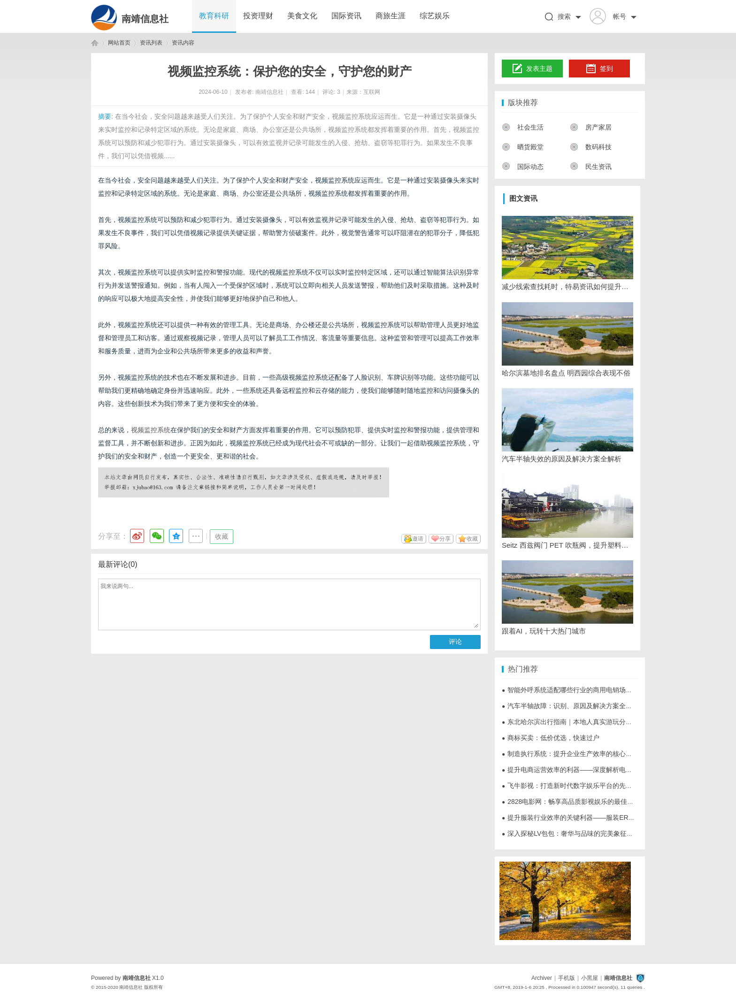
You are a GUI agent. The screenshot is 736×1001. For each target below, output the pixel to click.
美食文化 (302, 16)
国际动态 (523, 166)
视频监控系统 (150, 430)
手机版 (566, 978)
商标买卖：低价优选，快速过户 (550, 737)
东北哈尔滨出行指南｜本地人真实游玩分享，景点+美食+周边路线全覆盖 (610, 722)
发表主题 (532, 69)
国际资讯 (346, 16)
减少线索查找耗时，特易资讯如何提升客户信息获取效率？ (567, 286)
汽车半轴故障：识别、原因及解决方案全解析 (570, 706)
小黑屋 (589, 978)
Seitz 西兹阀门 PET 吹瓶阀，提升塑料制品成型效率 (567, 545)
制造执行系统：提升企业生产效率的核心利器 (570, 753)
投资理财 (258, 16)
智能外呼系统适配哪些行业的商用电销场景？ (570, 690)
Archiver (541, 978)
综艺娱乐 (435, 16)
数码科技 (591, 147)
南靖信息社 (145, 19)
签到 (599, 69)
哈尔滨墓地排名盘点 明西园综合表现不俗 (566, 373)
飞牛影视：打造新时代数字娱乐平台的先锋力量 (573, 785)
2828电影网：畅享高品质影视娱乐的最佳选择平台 (577, 801)
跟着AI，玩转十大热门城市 (544, 631)
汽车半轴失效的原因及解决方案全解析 (561, 459)
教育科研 (214, 16)
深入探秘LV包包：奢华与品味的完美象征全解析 (574, 833)
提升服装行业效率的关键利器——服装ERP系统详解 (580, 817)
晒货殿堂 (523, 147)
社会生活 (523, 127)
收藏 (221, 536)
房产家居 (591, 127)
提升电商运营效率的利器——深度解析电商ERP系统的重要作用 (597, 769)
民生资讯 (591, 166)
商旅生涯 (391, 16)
